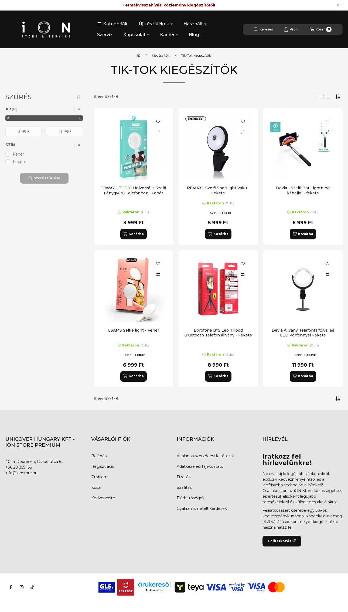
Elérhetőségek (190, 498)
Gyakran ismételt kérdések (202, 508)
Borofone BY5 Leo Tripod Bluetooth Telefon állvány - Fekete (218, 333)
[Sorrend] (338, 96)
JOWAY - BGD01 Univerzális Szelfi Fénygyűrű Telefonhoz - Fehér (133, 190)
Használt (194, 23)
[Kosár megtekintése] (321, 29)
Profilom (99, 477)
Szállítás (184, 487)
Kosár (96, 487)
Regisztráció (102, 466)
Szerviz (104, 34)
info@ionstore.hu (21, 472)
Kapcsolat (136, 34)
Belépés (99, 455)
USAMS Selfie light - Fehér (133, 330)
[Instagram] (21, 587)
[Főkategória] (138, 55)
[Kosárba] (133, 234)
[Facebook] (10, 587)
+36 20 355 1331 (19, 467)
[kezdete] (23, 131)
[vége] (65, 131)
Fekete (19, 161)
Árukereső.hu (154, 590)
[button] (112, 24)
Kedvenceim (103, 498)
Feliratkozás (282, 541)
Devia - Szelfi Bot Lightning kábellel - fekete (303, 190)
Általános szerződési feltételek (205, 455)
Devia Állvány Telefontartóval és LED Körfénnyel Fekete (303, 333)
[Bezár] (338, 5)
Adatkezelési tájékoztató (200, 466)
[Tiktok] (32, 587)
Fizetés (183, 477)
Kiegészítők (161, 55)
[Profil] (291, 29)
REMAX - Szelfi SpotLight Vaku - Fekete (218, 190)
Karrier (169, 34)
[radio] (328, 96)
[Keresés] (263, 29)
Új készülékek (156, 23)
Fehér (18, 154)
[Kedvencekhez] (158, 121)
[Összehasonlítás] (158, 132)
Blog (194, 34)
